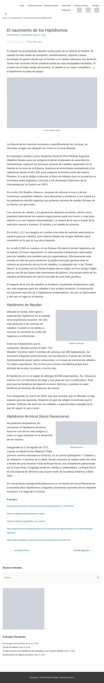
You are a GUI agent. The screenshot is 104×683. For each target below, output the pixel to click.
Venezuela (66, 6)
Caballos (95, 6)
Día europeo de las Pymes (14, 643)
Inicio (22, 6)
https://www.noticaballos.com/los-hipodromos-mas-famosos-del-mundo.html (38, 540)
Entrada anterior (20, 550)
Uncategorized (26, 35)
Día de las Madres (10, 647)
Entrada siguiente (82, 550)
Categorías (66, 10)
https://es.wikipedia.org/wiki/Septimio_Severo (26, 514)
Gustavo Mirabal (81, 6)
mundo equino (13, 35)
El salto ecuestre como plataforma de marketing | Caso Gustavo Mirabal (33, 651)
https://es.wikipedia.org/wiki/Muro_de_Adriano (26, 521)
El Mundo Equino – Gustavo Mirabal (43, 6)
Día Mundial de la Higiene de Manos (18, 655)
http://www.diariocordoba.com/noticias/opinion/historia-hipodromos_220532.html (40, 506)
